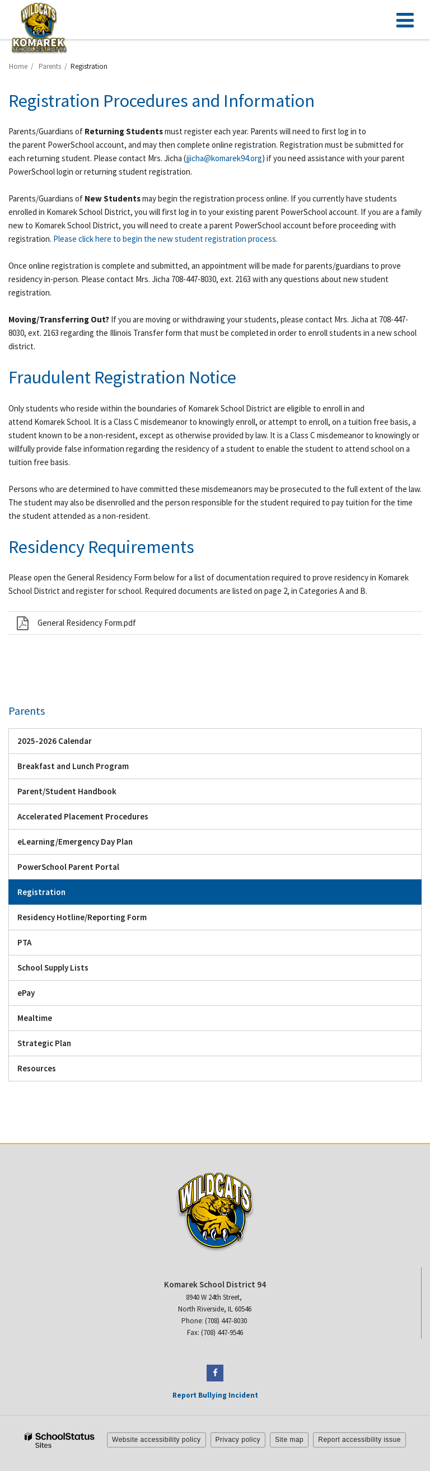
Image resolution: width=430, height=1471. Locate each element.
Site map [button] (289, 1440)
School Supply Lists (52, 967)
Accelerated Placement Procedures (82, 816)
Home (18, 66)
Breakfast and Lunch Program (73, 766)
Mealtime (34, 1018)
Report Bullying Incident (215, 1395)
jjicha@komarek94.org (224, 158)
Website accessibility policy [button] (156, 1440)
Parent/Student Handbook (82, 794)
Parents (50, 66)
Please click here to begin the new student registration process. (165, 238)
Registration (41, 892)
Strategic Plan (44, 1043)
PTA (24, 942)
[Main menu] (405, 19)
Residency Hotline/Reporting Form (82, 917)
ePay (41, 995)
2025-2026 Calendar (70, 743)
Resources (36, 1068)
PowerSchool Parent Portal (84, 869)
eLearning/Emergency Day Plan (90, 844)
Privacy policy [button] (238, 1440)
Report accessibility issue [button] (359, 1440)
